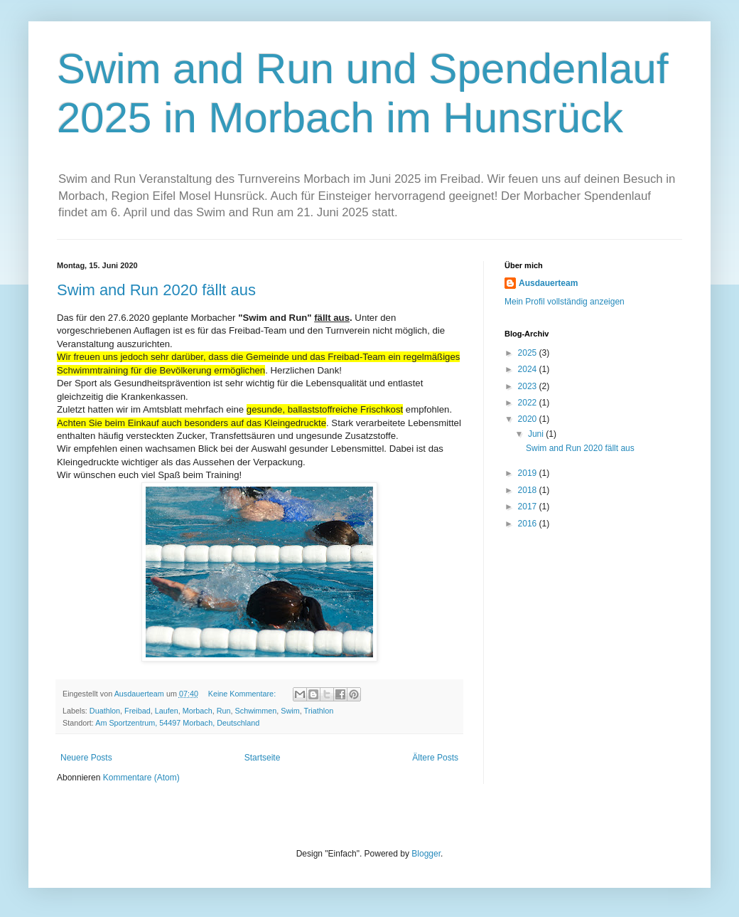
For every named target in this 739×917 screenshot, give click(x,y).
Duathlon (105, 710)
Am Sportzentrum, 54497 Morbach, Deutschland (177, 723)
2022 (528, 403)
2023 (528, 386)
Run (224, 710)
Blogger (426, 854)
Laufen (166, 710)
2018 (528, 490)
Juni (537, 434)
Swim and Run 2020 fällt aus (156, 290)
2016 (528, 524)
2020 (528, 419)
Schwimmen (256, 710)
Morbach (197, 710)
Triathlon (319, 710)
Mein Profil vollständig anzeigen (565, 302)
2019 (528, 473)
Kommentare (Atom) (141, 778)
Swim (290, 710)
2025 (528, 353)
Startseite (262, 758)
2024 (528, 369)
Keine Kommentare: (243, 693)
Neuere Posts (86, 758)
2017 (528, 506)
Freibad (137, 710)
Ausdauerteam (548, 283)
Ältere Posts (435, 758)
